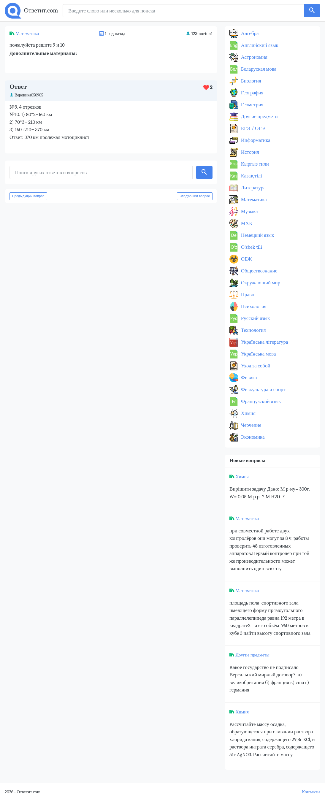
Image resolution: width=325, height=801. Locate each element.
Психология (253, 306)
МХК (246, 223)
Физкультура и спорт (263, 389)
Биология (250, 81)
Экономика (252, 437)
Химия (248, 413)
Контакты (311, 791)
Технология (253, 330)
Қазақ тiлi (251, 176)
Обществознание (258, 271)
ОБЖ (246, 259)
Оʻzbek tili (251, 247)
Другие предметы (259, 116)
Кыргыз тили (254, 164)
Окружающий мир (260, 282)
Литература (253, 188)
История (249, 152)
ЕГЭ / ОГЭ (252, 128)
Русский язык (255, 318)
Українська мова (258, 354)
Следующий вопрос (195, 196)
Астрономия (253, 57)
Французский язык (260, 401)
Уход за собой (255, 366)
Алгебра (249, 33)
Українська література (264, 342)
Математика (27, 33)
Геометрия (251, 104)
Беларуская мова (258, 69)
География (251, 93)
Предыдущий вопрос (28, 196)
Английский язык (259, 45)
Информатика (255, 140)
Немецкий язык (257, 235)
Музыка (249, 211)
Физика (248, 377)
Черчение (250, 425)
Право (247, 294)
